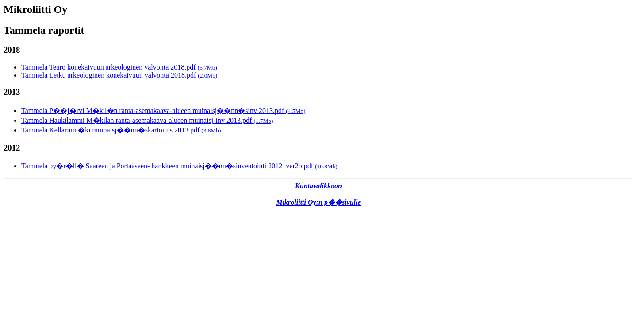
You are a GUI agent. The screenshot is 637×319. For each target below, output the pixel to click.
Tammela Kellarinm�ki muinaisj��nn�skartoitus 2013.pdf (121, 130)
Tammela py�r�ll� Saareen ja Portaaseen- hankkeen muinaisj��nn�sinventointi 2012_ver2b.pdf (179, 166)
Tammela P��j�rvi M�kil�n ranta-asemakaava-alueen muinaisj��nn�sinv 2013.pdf (163, 110)
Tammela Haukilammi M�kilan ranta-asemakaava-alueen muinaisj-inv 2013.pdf (147, 120)
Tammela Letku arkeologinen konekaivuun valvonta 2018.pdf (119, 75)
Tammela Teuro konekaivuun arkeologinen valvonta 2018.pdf (119, 67)
